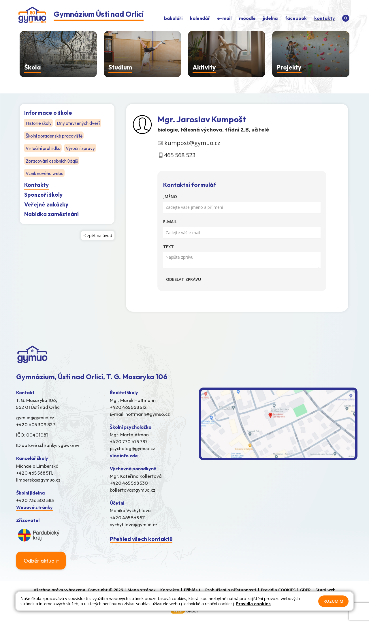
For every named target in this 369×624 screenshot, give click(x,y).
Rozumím (333, 601)
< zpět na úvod (97, 235)
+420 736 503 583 (35, 500)
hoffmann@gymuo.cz (147, 414)
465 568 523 (179, 155)
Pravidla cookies (253, 603)
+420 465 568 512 (128, 407)
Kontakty (36, 184)
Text (168, 246)
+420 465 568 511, (34, 473)
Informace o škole (48, 112)
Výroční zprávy (81, 148)
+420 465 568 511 (128, 517)
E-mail (170, 221)
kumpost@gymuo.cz (192, 143)
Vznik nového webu (45, 173)
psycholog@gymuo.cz (132, 448)
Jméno (170, 196)
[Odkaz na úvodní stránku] (81, 15)
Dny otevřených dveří (79, 123)
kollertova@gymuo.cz (132, 490)
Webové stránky (34, 507)
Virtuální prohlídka (43, 148)
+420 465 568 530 (129, 483)
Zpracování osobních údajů (52, 160)
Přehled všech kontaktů (141, 538)
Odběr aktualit (41, 560)
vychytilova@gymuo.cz (133, 524)
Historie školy (39, 123)
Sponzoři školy (43, 194)
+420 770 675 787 (129, 441)
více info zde (124, 455)
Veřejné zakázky (46, 203)
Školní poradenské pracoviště (55, 135)
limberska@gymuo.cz (38, 480)
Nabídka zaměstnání (51, 213)
